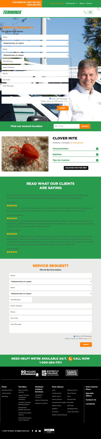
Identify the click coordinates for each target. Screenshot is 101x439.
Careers (89, 3)
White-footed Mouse (59, 414)
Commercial (70, 3)
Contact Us (91, 400)
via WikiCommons (76, 143)
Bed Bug (5, 396)
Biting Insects (72, 390)
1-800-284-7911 (34, 5)
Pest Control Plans (91, 388)
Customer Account (57, 3)
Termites (22, 387)
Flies (69, 396)
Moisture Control (41, 403)
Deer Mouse (71, 393)
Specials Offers (89, 394)
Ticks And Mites (73, 411)
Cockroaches (6, 393)
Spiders (54, 408)
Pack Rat (70, 402)
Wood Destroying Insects (24, 413)
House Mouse (57, 399)
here (65, 101)
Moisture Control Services (39, 389)
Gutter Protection (41, 400)
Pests (4, 387)
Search (85, 126)
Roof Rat (70, 405)
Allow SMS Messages (59, 99)
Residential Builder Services (24, 408)
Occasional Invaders (59, 402)
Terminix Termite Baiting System (24, 403)
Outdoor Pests (7, 390)
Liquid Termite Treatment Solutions (23, 397)
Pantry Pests (56, 405)
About (82, 3)
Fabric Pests (56, 396)
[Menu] (90, 12)
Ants (53, 390)
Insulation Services (38, 396)
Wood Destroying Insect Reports (24, 419)
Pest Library (57, 387)
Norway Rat (71, 399)
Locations (90, 404)
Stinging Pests (72, 408)
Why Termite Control (23, 391)
